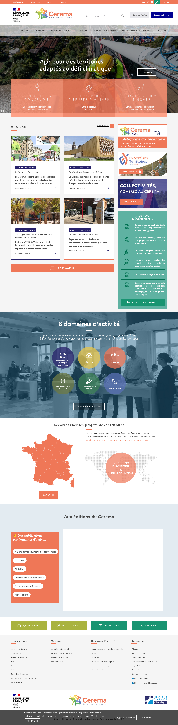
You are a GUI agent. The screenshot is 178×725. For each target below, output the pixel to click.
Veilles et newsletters (19, 670)
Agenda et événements (20, 657)
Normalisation (57, 661)
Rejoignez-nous (31, 625)
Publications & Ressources (135, 30)
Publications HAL (138, 657)
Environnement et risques (89, 388)
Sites (49, 2)
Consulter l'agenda (145, 302)
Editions (135, 649)
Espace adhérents (162, 14)
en (168, 2)
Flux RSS (14, 661)
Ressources (35, 2)
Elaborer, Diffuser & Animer (62, 653)
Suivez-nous (152, 625)
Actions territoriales (104, 30)
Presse (61, 2)
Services (83, 30)
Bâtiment (89, 362)
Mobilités (115, 362)
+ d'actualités (103, 126)
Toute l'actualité (17, 653)
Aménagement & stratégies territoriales (35, 551)
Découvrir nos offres (89, 406)
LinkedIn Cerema (141, 678)
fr (164, 2)
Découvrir (146, 72)
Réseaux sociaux (17, 665)
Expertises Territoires (19, 674)
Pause (2, 110)
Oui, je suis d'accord (125, 717)
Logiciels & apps (138, 665)
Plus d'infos (32, 720)
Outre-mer (49, 495)
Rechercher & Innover (60, 657)
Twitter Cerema (141, 674)
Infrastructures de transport (63, 388)
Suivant (166, 73)
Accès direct (18, 2)
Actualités (160, 30)
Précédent (11, 73)
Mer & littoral (22, 594)
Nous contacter (139, 14)
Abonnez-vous (111, 625)
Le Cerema (25, 30)
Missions (40, 30)
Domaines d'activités (62, 30)
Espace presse (16, 682)
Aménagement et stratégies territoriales (63, 363)
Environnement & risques (28, 585)
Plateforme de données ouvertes (24, 678)
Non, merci (146, 717)
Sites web (135, 670)
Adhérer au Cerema (19, 649)
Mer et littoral (115, 388)
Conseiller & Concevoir (60, 649)
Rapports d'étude (139, 653)
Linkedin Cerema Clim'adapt (145, 683)
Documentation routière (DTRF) (144, 661)
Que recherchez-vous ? (95, 16)
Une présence (121, 467)
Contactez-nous (71, 625)
